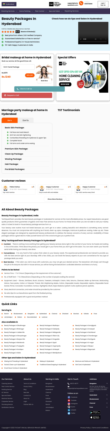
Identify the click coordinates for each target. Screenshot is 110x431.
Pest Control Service (8, 386)
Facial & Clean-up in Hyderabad (14, 365)
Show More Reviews (55, 199)
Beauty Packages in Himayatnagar (15, 336)
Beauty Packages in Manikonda (14, 342)
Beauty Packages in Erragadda (49, 339)
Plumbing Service (7, 404)
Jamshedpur (8, 317)
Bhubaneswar (18, 314)
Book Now (44, 80)
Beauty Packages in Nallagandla (50, 332)
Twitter (71, 413)
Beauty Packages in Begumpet (85, 349)
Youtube (72, 400)
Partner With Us (28, 404)
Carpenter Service (7, 401)
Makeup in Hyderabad (47, 361)
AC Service (5, 392)
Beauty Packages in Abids (12, 353)
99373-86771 (74, 383)
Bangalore (31, 314)
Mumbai (76, 314)
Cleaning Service (7, 383)
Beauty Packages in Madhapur (49, 325)
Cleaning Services (9, 11)
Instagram (73, 403)
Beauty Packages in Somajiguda (85, 325)
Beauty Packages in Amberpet (49, 349)
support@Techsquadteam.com (78, 388)
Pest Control (41, 11)
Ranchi (6, 314)
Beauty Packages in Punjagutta (14, 346)
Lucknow (44, 317)
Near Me (26, 392)
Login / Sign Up (103, 4)
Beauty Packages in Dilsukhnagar (14, 325)
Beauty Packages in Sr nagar (84, 342)
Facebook (72, 397)
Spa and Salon (56, 11)
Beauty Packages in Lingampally (50, 346)
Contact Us (27, 395)
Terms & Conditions (30, 383)
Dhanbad (65, 314)
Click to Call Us (26, 89)
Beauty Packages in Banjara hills (14, 339)
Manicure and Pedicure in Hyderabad (87, 361)
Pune (95, 314)
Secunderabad (32, 317)
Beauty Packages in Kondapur (13, 349)
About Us (26, 398)
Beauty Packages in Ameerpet (85, 329)
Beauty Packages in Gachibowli (85, 332)
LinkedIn (72, 410)
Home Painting (26, 11)
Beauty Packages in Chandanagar (86, 336)
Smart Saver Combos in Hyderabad (15, 368)
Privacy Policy (28, 386)
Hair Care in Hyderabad (82, 365)
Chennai (54, 314)
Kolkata (86, 314)
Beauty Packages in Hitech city (49, 336)
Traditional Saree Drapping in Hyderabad (53, 365)
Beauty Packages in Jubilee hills (14, 332)
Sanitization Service (8, 407)
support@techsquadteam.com (73, 4)
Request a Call (13, 95)
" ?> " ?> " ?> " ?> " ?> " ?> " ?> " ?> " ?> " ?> (18, 67)
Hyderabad (43, 314)
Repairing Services (72, 11)
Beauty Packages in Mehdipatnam (51, 353)
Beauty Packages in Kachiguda (85, 339)
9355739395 (88, 4)
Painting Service (7, 389)
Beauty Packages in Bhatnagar (14, 329)
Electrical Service (7, 398)
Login (25, 401)
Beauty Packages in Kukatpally (49, 329)
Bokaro (20, 317)
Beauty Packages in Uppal (48, 342)
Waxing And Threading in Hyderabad (16, 361)
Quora (71, 407)
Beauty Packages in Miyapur (84, 346)
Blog (25, 389)
